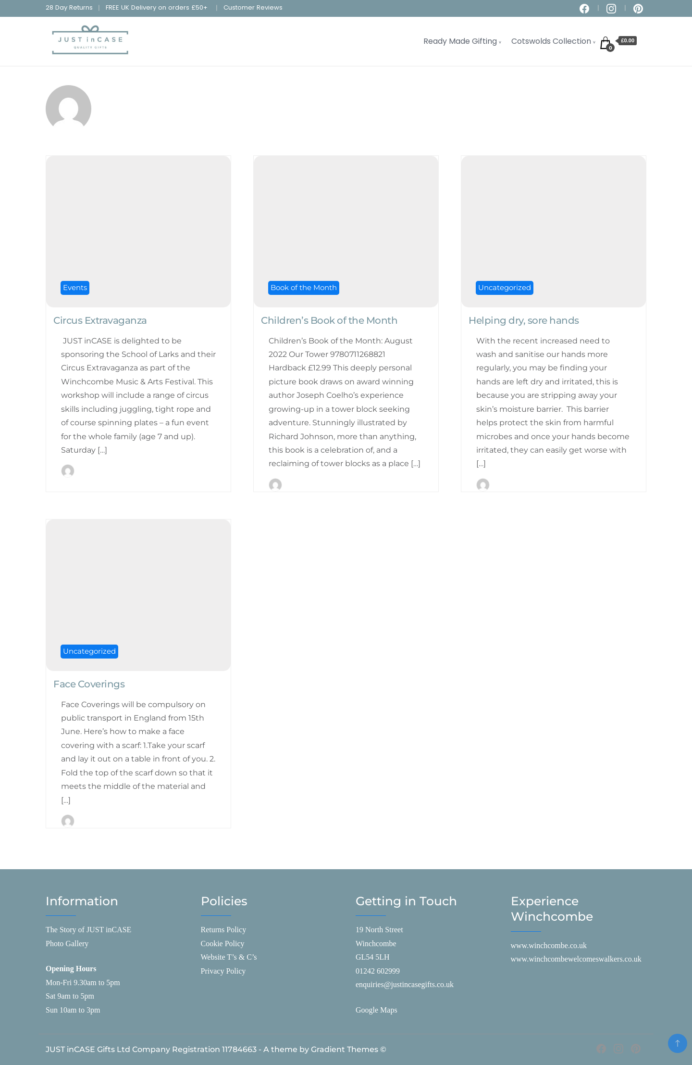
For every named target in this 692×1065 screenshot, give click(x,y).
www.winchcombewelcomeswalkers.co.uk (576, 959)
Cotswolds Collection (551, 41)
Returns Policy (224, 930)
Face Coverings (88, 684)
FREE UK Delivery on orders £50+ (157, 7)
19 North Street (379, 930)
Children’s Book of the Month (329, 320)
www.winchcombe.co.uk (549, 945)
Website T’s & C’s (229, 957)
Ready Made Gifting (460, 41)
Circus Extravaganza (100, 320)
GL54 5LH (373, 957)
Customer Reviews (253, 7)
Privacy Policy (223, 971)
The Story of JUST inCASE (88, 930)
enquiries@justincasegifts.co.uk (405, 984)
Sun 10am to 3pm (73, 1010)
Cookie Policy (223, 943)
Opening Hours (71, 968)
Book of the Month (304, 287)
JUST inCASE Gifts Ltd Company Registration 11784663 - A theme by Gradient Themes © (216, 1049)
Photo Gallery (67, 943)
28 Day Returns (69, 7)
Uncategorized (504, 287)
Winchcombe (376, 943)
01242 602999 (378, 971)
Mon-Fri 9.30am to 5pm (83, 982)
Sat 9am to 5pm (70, 996)
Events (75, 287)
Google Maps (376, 1010)
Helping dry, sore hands (524, 320)
